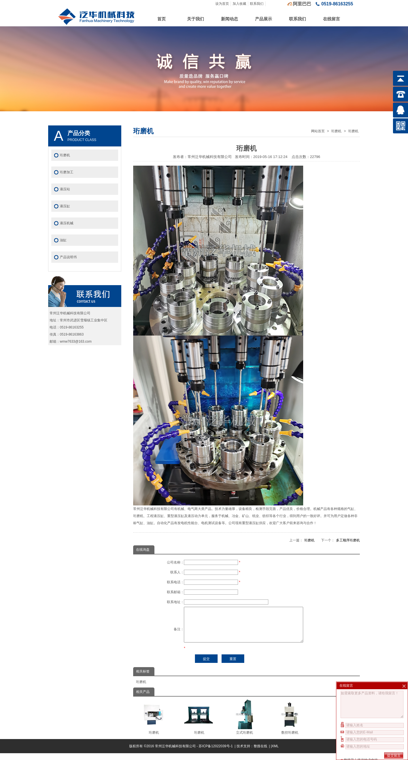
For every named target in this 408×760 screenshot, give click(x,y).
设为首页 (222, 4)
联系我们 (257, 4)
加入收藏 (239, 4)
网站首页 (318, 131)
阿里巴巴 (302, 3)
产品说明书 (68, 257)
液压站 (65, 189)
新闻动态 (229, 18)
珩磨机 (336, 131)
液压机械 (66, 223)
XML (275, 753)
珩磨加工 (66, 172)
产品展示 (263, 18)
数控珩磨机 (289, 723)
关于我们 (195, 18)
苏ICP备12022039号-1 (216, 753)
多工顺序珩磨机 (348, 540)
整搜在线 (260, 753)
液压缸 (65, 206)
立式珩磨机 (244, 723)
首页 (161, 18)
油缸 (63, 240)
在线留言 (331, 18)
